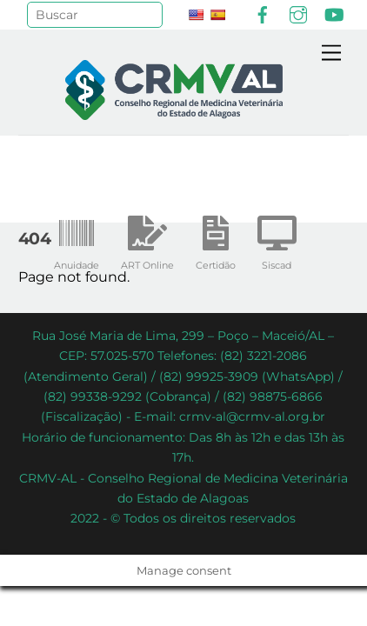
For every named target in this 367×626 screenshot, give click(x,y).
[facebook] (262, 13)
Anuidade (76, 239)
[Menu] (331, 53)
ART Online (147, 239)
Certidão (216, 239)
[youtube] (334, 13)
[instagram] (298, 13)
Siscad (277, 239)
